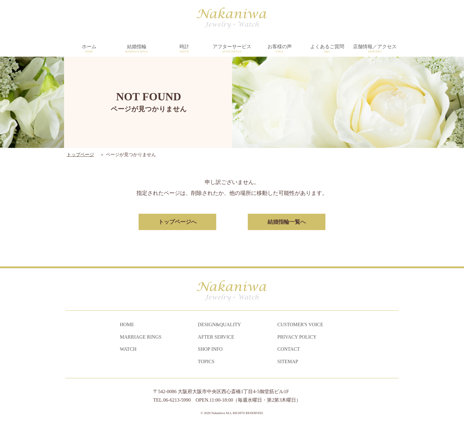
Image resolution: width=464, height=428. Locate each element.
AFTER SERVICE (216, 336)
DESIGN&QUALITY (219, 324)
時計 (184, 49)
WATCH (128, 349)
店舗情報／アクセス (374, 49)
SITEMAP (287, 361)
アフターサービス (232, 49)
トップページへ (178, 222)
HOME (127, 324)
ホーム (89, 49)
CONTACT (288, 349)
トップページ (80, 154)
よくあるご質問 (327, 49)
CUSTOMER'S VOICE (300, 324)
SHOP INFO (210, 349)
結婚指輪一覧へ (286, 222)
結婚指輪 (136, 49)
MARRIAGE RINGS (140, 336)
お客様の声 (279, 49)
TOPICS (206, 361)
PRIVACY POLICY (297, 336)
